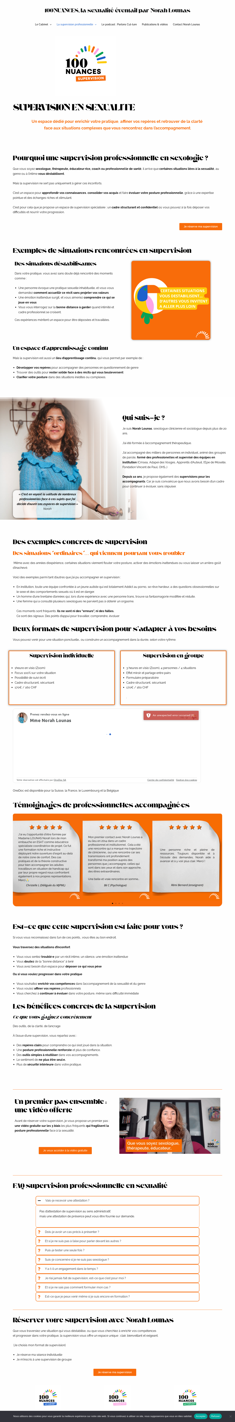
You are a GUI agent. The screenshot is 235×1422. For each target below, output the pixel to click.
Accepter (201, 1416)
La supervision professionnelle (76, 24)
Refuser (215, 1416)
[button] (49, 24)
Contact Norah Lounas (186, 24)
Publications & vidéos (155, 24)
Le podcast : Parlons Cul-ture (119, 24)
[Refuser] (230, 1416)
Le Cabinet (43, 24)
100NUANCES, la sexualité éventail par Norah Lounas (117, 10)
